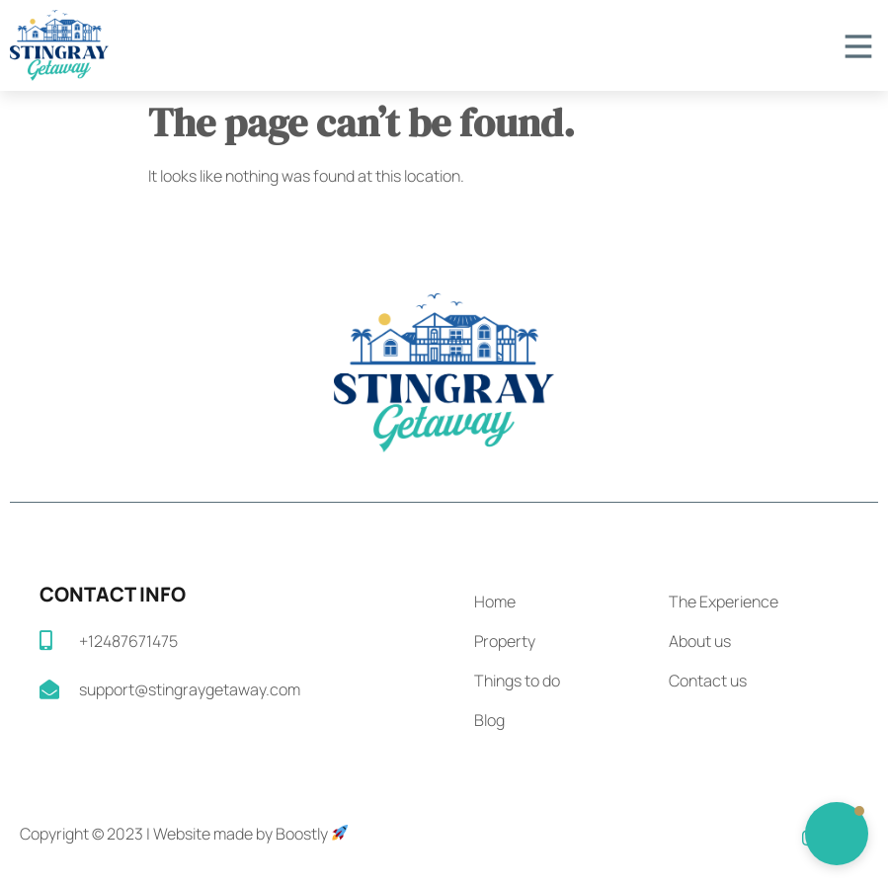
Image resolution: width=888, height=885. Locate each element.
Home (495, 601)
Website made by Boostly (250, 834)
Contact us (708, 680)
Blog (489, 720)
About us (700, 641)
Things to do (517, 680)
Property (504, 641)
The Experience (723, 601)
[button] (836, 833)
